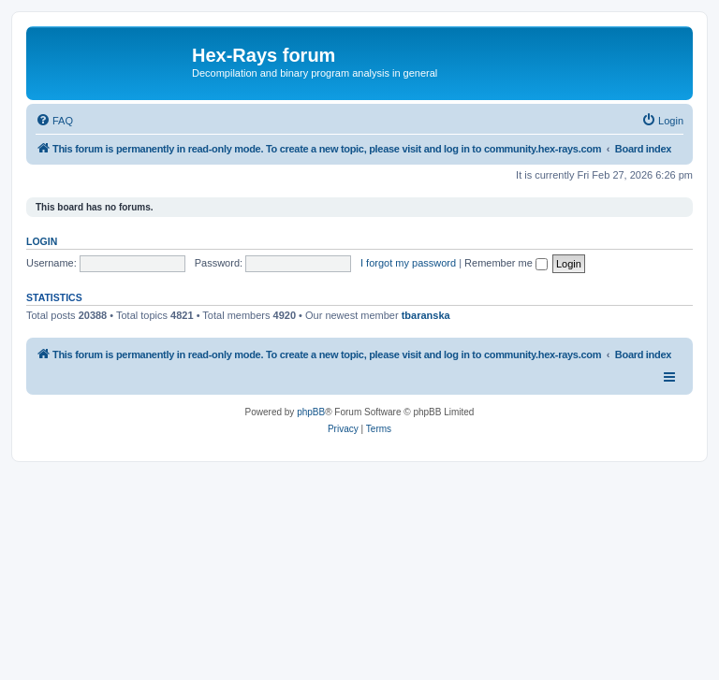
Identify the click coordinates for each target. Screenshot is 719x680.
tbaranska (426, 315)
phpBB (311, 412)
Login (41, 241)
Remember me (506, 262)
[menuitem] (54, 120)
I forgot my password (408, 262)
